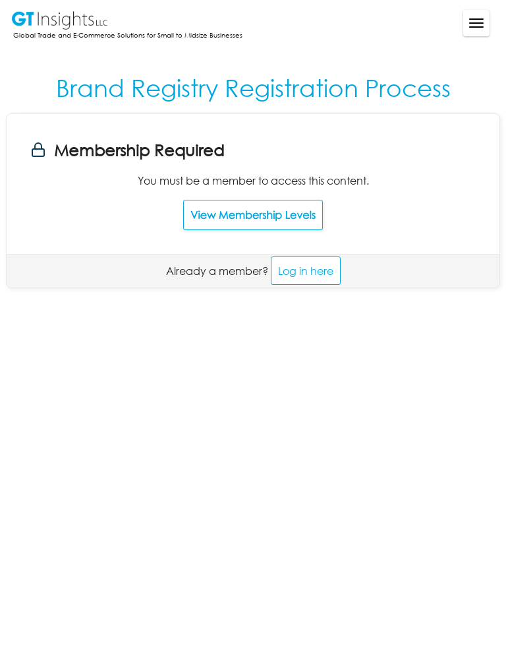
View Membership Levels (253, 215)
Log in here (305, 271)
